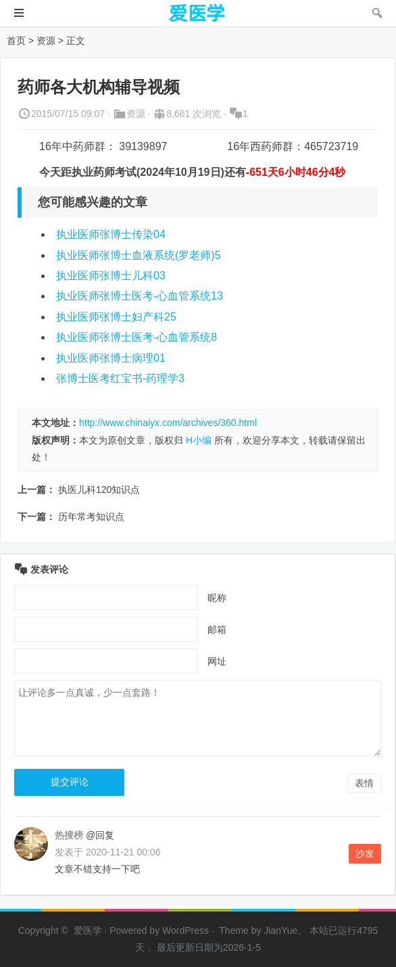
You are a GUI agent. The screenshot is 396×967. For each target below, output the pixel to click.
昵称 (216, 597)
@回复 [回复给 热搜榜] (98, 835)
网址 (216, 661)
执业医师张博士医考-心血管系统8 (136, 337)
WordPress (185, 930)
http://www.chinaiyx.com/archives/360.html (168, 422)
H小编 (199, 440)
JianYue (280, 930)
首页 (16, 40)
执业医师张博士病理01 (111, 358)
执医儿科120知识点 (99, 489)
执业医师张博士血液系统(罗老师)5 (138, 255)
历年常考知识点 (91, 516)
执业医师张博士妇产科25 (116, 317)
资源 (45, 40)
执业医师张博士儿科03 (111, 275)
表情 (364, 783)
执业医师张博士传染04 (111, 234)
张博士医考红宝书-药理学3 (120, 378)
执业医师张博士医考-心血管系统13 (139, 296)
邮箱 (216, 629)
